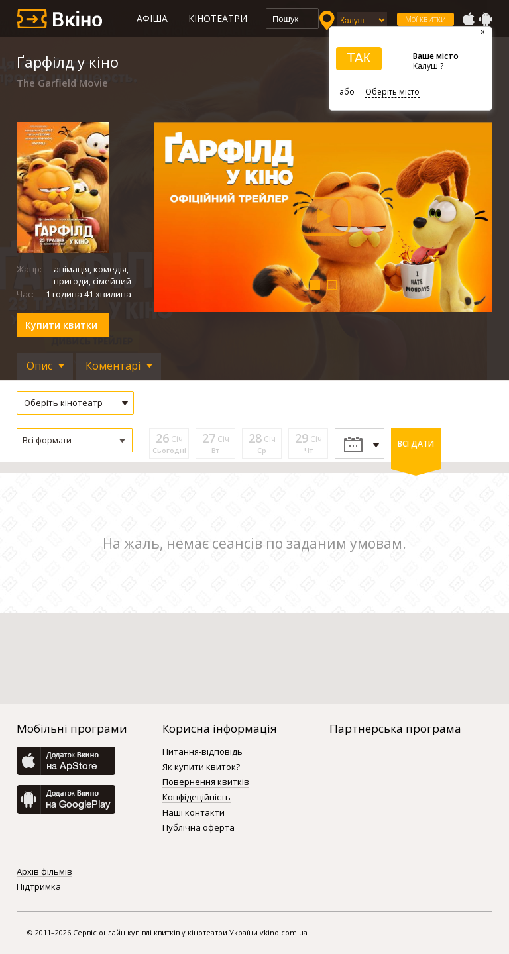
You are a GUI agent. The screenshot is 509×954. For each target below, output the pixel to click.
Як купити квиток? (201, 767)
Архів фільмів (44, 872)
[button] (75, 440)
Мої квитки (425, 19)
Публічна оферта (198, 828)
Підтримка (39, 887)
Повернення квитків (205, 782)
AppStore (468, 19)
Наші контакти (193, 813)
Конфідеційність (196, 797)
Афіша (152, 18)
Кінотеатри (217, 18)
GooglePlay (485, 19)
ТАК (358, 57)
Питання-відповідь (202, 752)
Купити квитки (61, 325)
